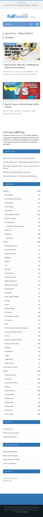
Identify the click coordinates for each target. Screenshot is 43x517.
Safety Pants (9, 398)
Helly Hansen (9, 289)
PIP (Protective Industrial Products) (16, 328)
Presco (7, 336)
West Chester (9, 363)
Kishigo (7, 301)
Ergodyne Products (11, 285)
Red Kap (7, 348)
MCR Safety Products (12, 316)
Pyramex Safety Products (13, 340)
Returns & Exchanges (10, 456)
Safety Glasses (10, 44)
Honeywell (8, 293)
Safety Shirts (9, 402)
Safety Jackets (9, 394)
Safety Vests (9, 406)
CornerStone (9, 273)
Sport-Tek (8, 230)
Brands (5, 242)
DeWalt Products (10, 277)
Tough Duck (9, 359)
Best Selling (9, 195)
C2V (6, 265)
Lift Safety (8, 312)
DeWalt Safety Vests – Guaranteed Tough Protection (21, 162)
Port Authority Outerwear (15, 226)
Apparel (5, 191)
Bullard (7, 261)
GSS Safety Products (10, 367)
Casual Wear (9, 203)
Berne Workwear (10, 250)
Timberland (8, 351)
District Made (9, 207)
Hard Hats (8, 379)
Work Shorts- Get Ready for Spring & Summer (21, 5)
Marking (7, 387)
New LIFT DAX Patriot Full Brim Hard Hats (17, 172)
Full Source (19, 135)
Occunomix (8, 320)
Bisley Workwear (10, 254)
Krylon (7, 304)
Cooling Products (10, 375)
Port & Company (10, 218)
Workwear (8, 234)
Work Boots (9, 410)
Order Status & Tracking (11, 459)
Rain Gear (9, 238)
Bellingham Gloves (11, 246)
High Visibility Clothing (12, 214)
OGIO (6, 324)
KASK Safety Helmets (12, 297)
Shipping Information (10, 452)
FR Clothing (8, 210)
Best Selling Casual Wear (13, 199)
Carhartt (7, 269)
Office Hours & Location (11, 433)
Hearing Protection (11, 383)
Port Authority (9, 222)
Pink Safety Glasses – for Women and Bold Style (20, 176)
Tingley (7, 355)
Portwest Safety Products (13, 332)
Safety (5, 371)
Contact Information (10, 437)
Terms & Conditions (10, 463)
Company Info (8, 429)
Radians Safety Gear (12, 344)
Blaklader (8, 257)
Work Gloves (9, 414)
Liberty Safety (9, 308)
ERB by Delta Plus (11, 281)
